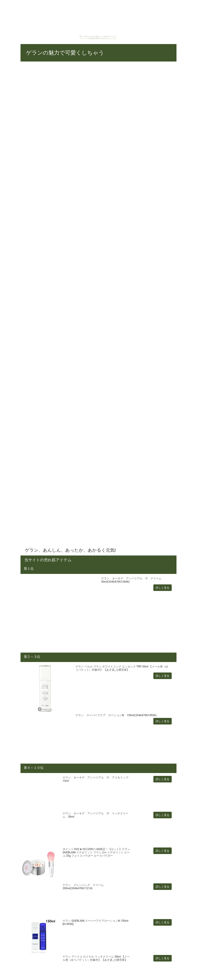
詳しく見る (162, 587)
